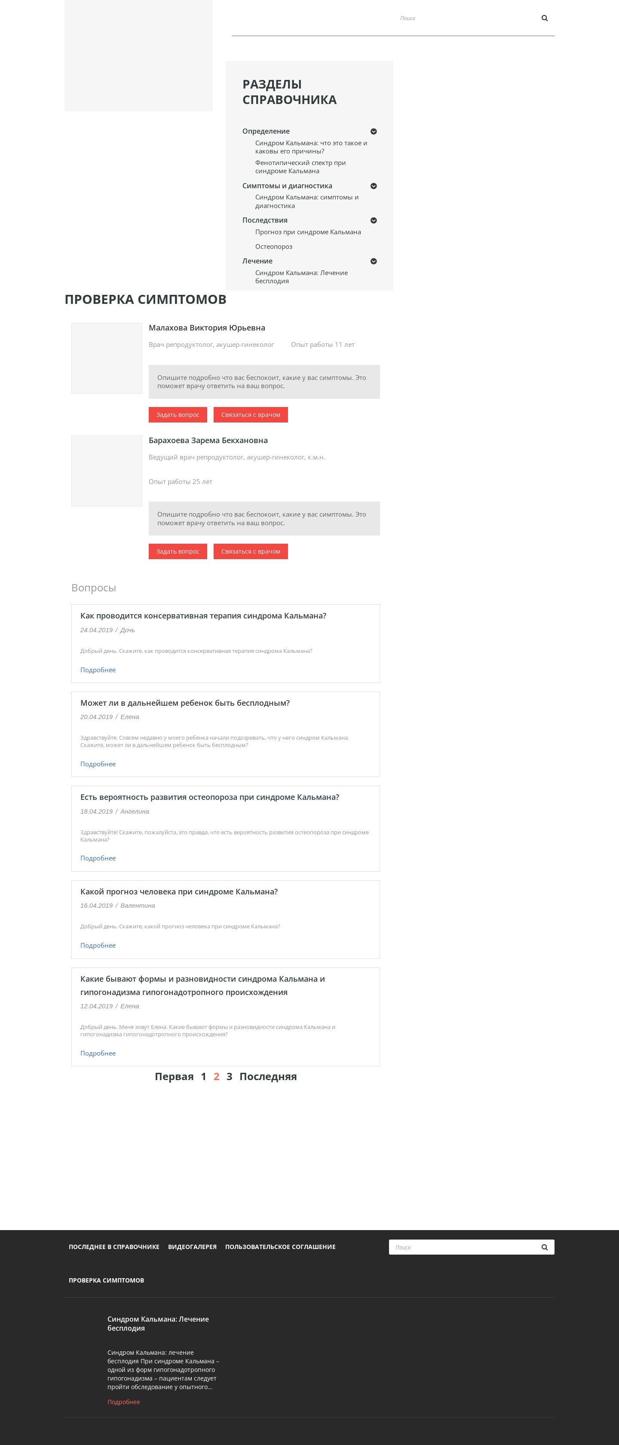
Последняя (268, 1076)
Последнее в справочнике (345, 50)
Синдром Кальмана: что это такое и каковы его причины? (311, 147)
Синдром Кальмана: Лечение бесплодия (301, 277)
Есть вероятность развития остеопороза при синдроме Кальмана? (209, 797)
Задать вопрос (177, 414)
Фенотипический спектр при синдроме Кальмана (300, 167)
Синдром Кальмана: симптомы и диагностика (307, 201)
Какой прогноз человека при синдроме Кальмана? (179, 891)
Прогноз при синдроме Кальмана (308, 232)
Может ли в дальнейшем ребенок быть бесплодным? (185, 703)
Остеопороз (273, 246)
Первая (174, 1076)
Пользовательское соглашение (280, 1247)
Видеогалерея (433, 50)
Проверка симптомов (514, 50)
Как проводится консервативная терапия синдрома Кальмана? (203, 615)
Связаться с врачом (250, 414)
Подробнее (98, 670)
